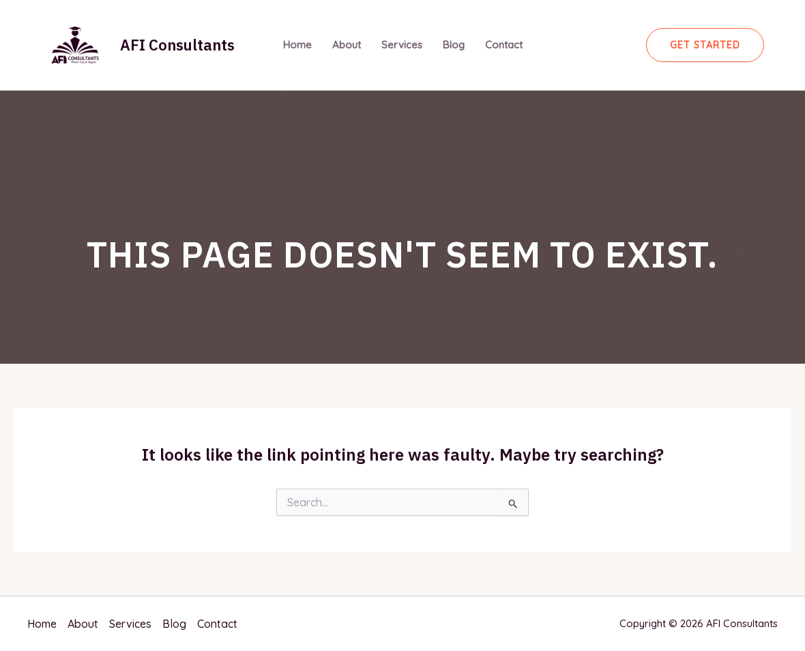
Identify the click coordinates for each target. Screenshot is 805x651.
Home (297, 44)
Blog (454, 44)
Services (401, 44)
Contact (504, 44)
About (346, 44)
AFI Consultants (177, 45)
